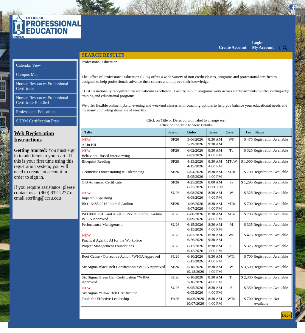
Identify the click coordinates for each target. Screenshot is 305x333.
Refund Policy (283, 330)
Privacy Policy (256, 330)
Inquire (209, 330)
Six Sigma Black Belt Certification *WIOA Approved (123, 266)
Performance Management (102, 224)
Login (263, 45)
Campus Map (27, 74)
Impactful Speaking (97, 198)
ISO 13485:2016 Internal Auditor (107, 203)
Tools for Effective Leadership (105, 298)
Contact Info (229, 330)
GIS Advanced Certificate (102, 182)
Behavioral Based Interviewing (106, 155)
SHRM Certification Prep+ (38, 121)
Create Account (233, 47)
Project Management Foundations (108, 246)
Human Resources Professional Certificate (42, 86)
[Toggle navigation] (18, 55)
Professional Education (35, 112)
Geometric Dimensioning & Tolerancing (113, 171)
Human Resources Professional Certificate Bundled (42, 100)
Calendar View (28, 65)
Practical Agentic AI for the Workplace (112, 240)
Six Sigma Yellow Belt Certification (109, 293)
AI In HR (89, 144)
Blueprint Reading (96, 161)
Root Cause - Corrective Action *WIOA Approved (121, 256)
